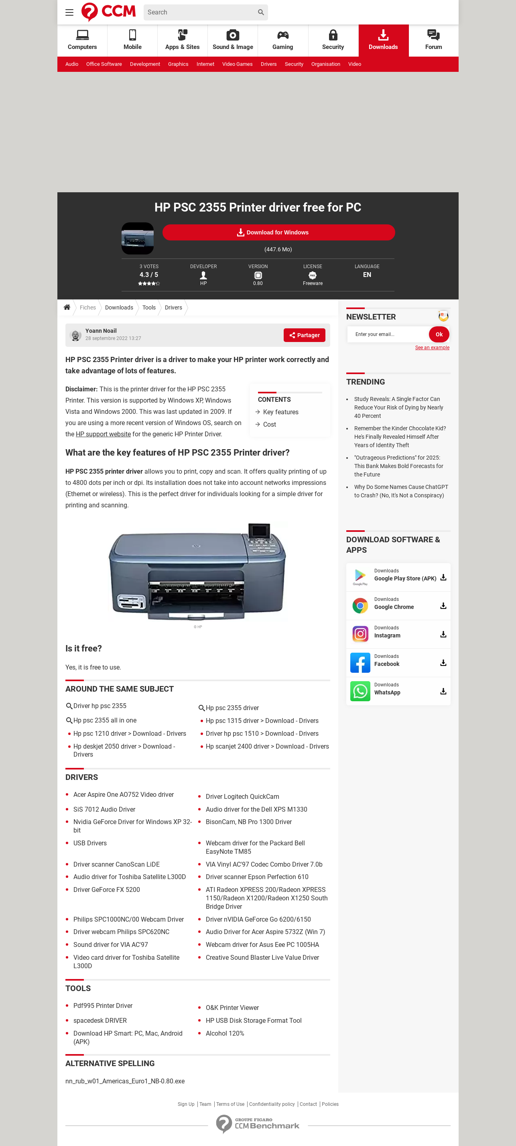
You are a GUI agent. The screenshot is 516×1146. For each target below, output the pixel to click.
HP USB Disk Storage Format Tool (254, 1020)
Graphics (178, 64)
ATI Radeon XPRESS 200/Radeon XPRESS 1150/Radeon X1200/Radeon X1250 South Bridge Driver (267, 898)
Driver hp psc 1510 (232, 733)
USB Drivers (90, 843)
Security (333, 40)
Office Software (104, 64)
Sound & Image (233, 40)
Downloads (383, 40)
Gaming (282, 40)
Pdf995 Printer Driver (102, 1006)
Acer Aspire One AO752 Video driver (123, 794)
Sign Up (186, 1104)
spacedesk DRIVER (100, 1020)
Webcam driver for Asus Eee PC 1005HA (262, 945)
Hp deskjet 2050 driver (104, 746)
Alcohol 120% (225, 1033)
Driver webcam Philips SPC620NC (121, 932)
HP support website (103, 434)
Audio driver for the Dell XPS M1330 (256, 809)
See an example (432, 347)
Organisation (325, 64)
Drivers (269, 64)
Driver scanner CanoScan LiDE (116, 864)
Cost (269, 424)
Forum (433, 40)
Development (145, 64)
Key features (281, 412)
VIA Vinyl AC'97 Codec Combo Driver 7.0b (264, 864)
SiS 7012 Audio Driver (104, 809)
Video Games (237, 64)
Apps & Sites (182, 40)
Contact (308, 1104)
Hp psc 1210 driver (99, 733)
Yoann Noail (101, 331)
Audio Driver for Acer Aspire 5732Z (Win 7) (265, 932)
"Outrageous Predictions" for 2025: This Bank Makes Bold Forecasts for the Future (398, 466)
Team (205, 1104)
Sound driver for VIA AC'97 (110, 945)
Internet (205, 64)
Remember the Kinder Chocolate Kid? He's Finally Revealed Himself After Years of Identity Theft (400, 436)
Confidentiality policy (272, 1104)
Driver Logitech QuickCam (242, 796)
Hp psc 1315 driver (232, 721)
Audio (71, 64)
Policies (330, 1104)
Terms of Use (230, 1104)
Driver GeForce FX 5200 (106, 890)
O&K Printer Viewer (232, 1008)
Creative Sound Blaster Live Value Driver (262, 957)
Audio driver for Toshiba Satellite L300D (129, 877)
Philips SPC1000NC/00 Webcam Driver (128, 919)
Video (354, 64)
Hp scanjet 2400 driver (237, 746)
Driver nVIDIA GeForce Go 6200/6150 (258, 919)
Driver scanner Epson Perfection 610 (257, 877)
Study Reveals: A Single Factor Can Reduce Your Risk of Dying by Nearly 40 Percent (398, 407)
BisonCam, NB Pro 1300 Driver (249, 822)
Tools (149, 307)
